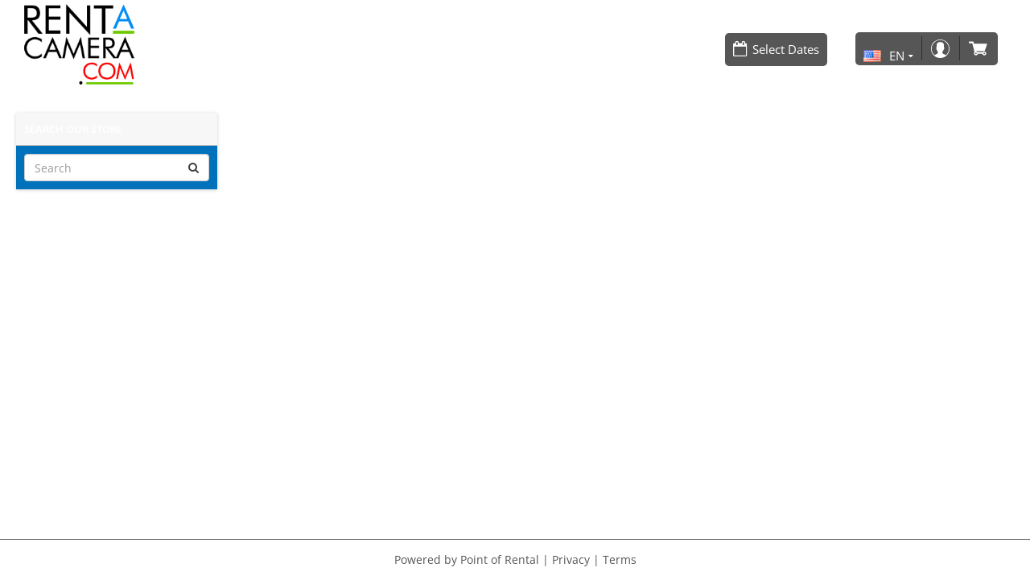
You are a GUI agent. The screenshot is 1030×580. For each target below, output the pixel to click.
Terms (620, 559)
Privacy (571, 559)
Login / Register (939, 48)
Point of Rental (499, 559)
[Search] (116, 167)
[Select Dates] (776, 49)
